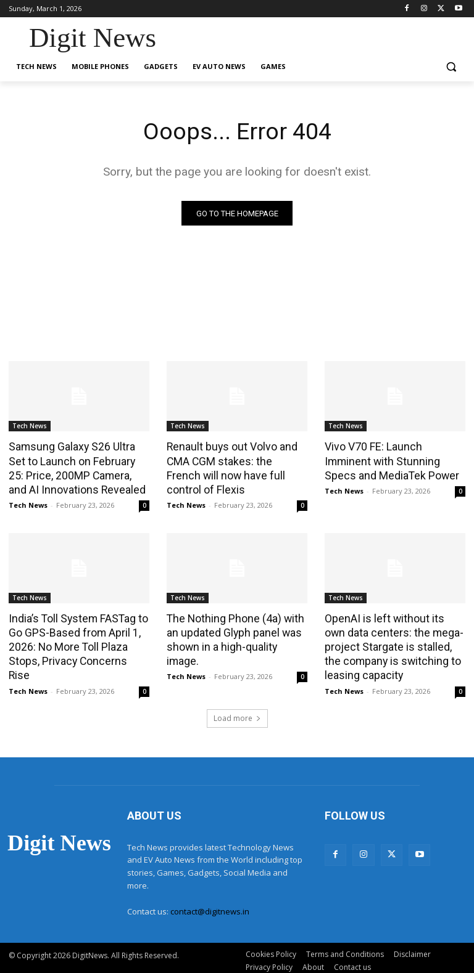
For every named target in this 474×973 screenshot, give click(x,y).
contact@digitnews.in (209, 905)
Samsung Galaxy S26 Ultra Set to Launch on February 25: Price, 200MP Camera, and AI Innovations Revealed (79, 467)
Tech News (29, 426)
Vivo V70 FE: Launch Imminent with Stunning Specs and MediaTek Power (395, 460)
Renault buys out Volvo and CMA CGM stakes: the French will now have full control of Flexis (234, 467)
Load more (237, 712)
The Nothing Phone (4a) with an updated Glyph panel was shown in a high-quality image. (237, 629)
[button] (450, 66)
